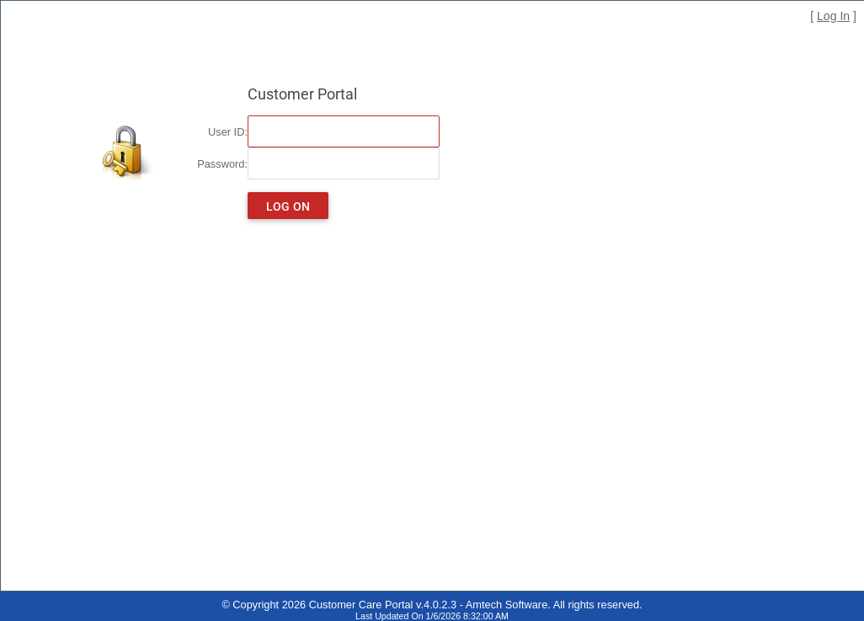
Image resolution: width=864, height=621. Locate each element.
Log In (833, 16)
